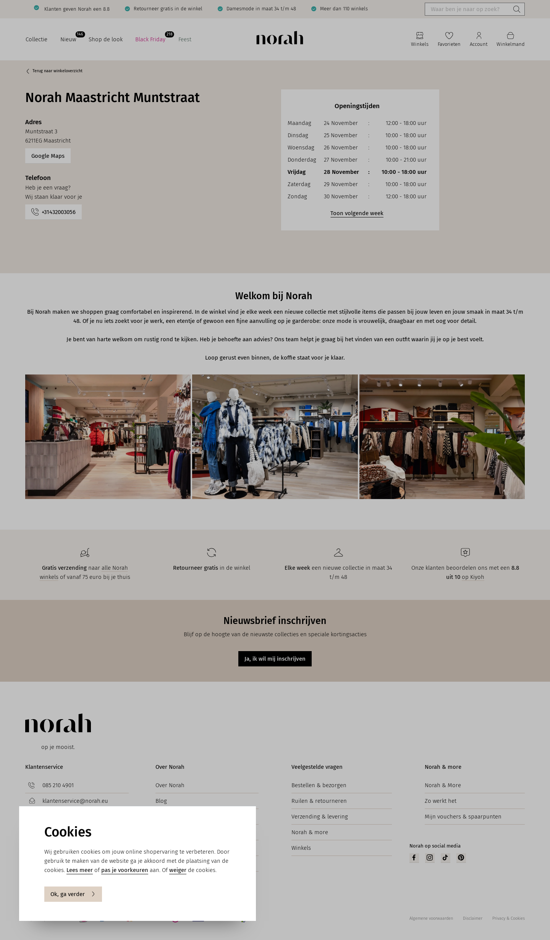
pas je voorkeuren (124, 870)
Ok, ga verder (73, 894)
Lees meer (79, 870)
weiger (177, 870)
